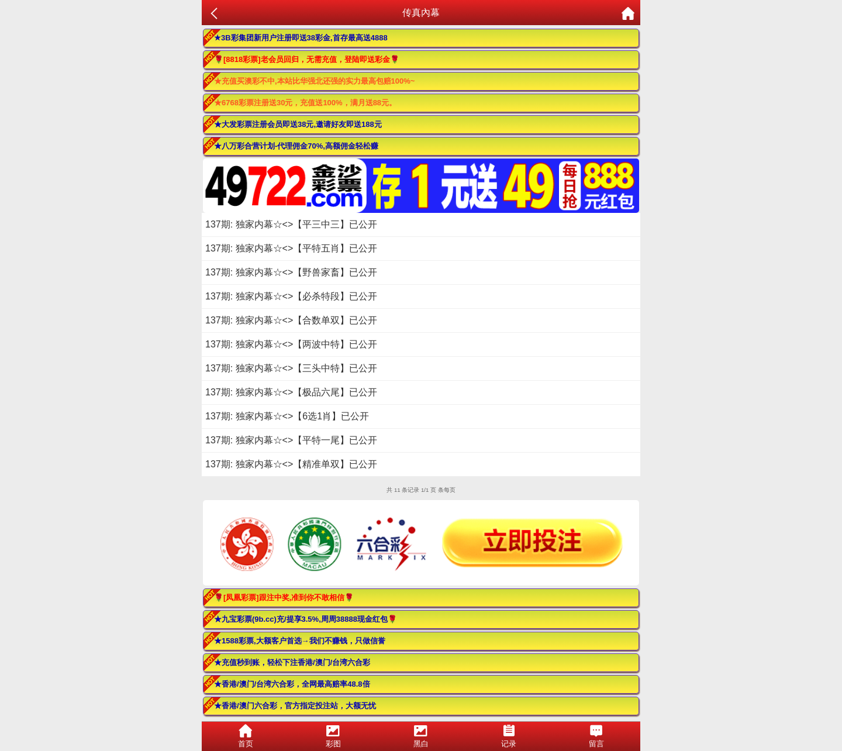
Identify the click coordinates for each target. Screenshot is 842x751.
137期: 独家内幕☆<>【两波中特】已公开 (291, 344)
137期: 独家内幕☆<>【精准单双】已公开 (291, 464)
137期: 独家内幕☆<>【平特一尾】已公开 (291, 440)
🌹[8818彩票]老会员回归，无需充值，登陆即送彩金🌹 (306, 59)
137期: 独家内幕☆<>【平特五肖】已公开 (291, 248)
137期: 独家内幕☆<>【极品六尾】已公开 (291, 392)
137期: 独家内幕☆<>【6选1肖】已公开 (287, 416)
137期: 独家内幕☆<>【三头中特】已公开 (291, 368)
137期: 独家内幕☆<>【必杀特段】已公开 (291, 296)
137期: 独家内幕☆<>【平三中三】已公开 (291, 224)
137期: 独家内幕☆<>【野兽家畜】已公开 (291, 272)
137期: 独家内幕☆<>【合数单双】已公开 (291, 320)
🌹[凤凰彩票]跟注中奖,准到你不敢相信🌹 (284, 597)
